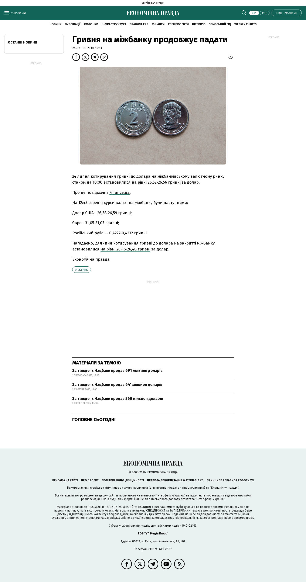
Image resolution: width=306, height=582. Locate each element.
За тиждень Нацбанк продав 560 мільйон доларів (117, 398)
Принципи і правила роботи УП (230, 480)
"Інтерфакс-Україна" (170, 495)
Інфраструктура (114, 24)
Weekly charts (245, 24)
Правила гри (139, 24)
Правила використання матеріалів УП (175, 480)
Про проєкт (90, 480)
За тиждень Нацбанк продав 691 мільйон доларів (117, 370)
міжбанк (81, 269)
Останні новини (22, 42)
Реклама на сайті (65, 480)
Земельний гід (220, 24)
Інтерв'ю (198, 24)
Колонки (91, 24)
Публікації (73, 24)
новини (55, 24)
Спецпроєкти (178, 24)
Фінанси (158, 24)
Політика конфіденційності (123, 480)
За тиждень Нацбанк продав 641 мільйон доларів (117, 384)
